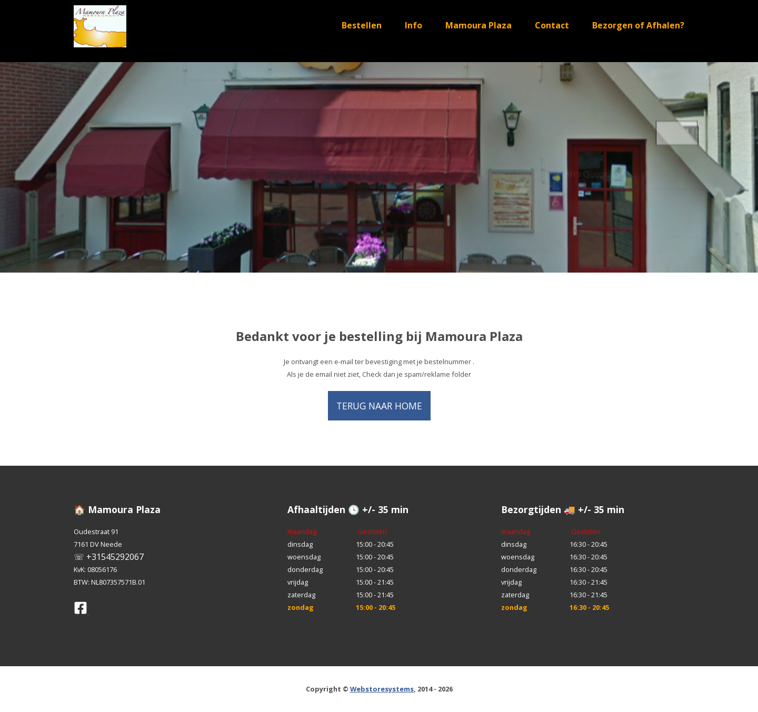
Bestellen (362, 25)
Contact (552, 25)
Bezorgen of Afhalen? (638, 25)
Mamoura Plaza (478, 25)
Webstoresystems (382, 689)
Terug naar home (379, 405)
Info (413, 25)
